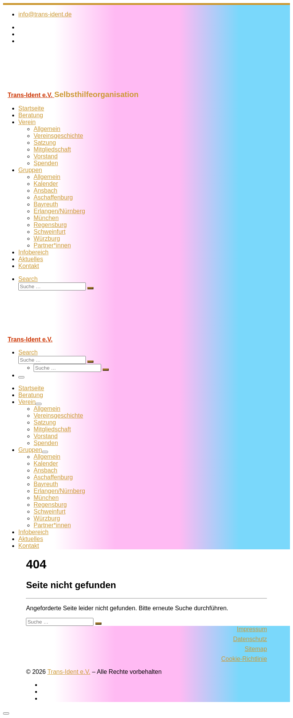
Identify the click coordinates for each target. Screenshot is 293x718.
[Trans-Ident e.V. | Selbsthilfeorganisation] (50, 86)
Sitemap (256, 649)
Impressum (252, 629)
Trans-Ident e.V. (68, 672)
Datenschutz (250, 639)
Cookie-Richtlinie (244, 659)
